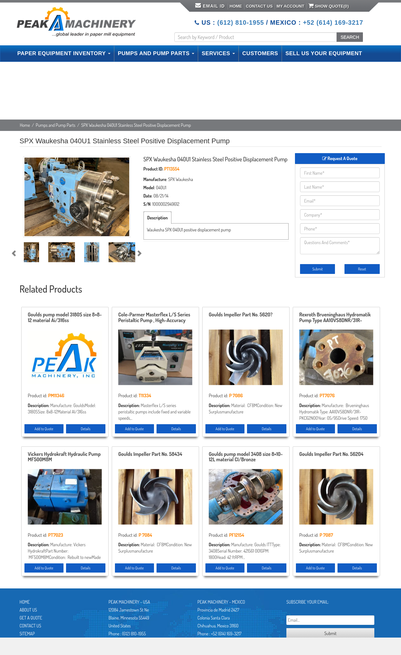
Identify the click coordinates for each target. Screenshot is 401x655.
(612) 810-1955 (240, 22)
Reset (362, 269)
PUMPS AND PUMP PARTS (156, 53)
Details (85, 428)
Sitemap (27, 633)
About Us (28, 610)
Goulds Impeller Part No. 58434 (150, 454)
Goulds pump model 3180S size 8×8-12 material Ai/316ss (65, 317)
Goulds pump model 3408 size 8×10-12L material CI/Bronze (246, 457)
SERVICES (218, 53)
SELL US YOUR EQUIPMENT (323, 53)
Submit (317, 269)
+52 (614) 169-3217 (333, 22)
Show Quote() (328, 6)
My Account (290, 6)
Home (236, 6)
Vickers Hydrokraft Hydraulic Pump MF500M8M (64, 457)
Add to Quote (44, 428)
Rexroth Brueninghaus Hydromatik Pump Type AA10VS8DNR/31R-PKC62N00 (335, 317)
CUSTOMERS (260, 53)
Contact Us (259, 6)
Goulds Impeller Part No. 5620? (241, 315)
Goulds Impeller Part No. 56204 (331, 454)
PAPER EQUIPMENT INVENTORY (63, 53)
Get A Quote (31, 617)
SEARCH (349, 37)
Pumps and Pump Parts (56, 125)
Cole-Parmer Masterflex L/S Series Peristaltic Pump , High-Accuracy (154, 317)
